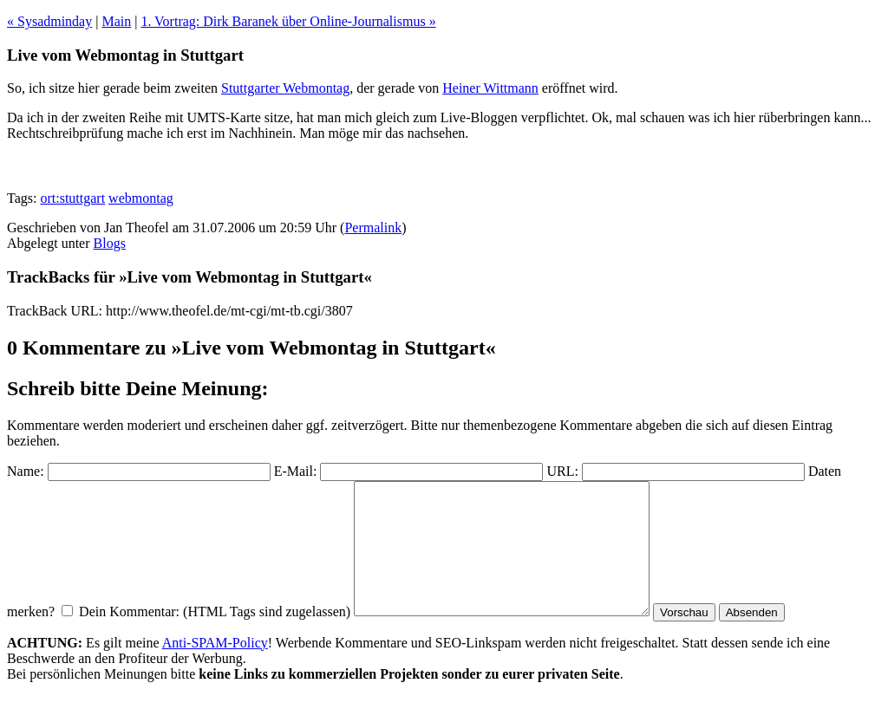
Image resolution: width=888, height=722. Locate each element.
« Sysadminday (49, 21)
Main (116, 21)
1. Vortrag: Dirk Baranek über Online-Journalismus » (287, 21)
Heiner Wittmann (490, 88)
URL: (562, 471)
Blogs (110, 243)
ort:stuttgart (72, 198)
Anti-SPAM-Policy (215, 668)
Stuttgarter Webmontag (285, 88)
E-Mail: (295, 471)
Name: (25, 471)
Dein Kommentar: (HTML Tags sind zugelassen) (214, 637)
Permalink (373, 227)
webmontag (140, 198)
